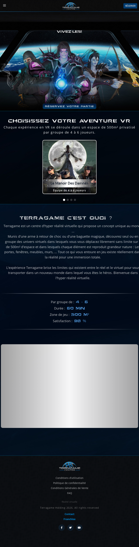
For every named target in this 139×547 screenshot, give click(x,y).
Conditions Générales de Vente (69, 488)
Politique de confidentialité (69, 483)
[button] (64, 200)
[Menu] (4, 5)
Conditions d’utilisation (69, 478)
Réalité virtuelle (69, 501)
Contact (69, 514)
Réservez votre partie (69, 106)
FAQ (69, 493)
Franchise (69, 519)
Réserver (130, 5)
